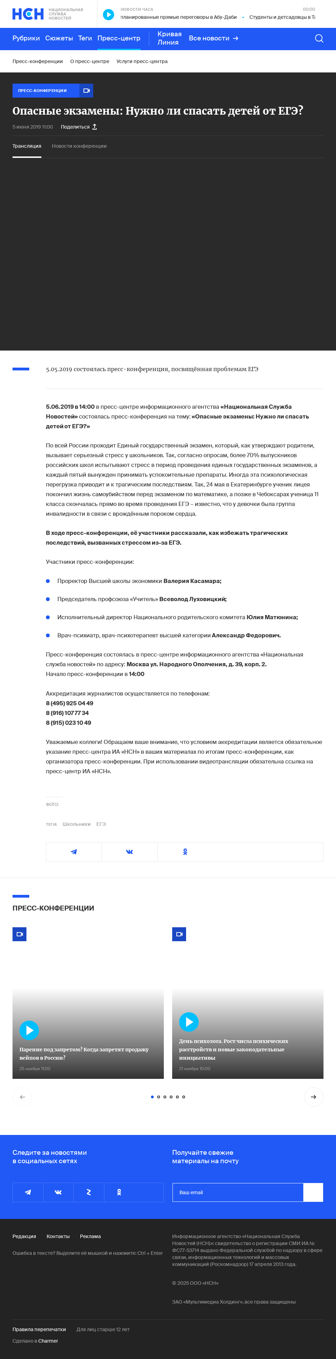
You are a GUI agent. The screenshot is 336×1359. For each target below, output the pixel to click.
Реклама (90, 1236)
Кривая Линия (170, 38)
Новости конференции (79, 146)
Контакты (58, 1236)
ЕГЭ (101, 824)
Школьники (77, 824)
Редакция (24, 1236)
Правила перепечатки (39, 1329)
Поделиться (79, 127)
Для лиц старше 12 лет (103, 1329)
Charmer (48, 1341)
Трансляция (27, 146)
